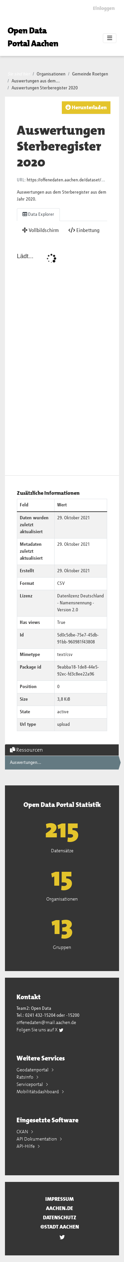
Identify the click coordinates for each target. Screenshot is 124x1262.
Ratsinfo (25, 1077)
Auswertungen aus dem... (36, 81)
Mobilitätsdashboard (38, 1092)
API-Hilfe (26, 1146)
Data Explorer (38, 214)
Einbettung (84, 230)
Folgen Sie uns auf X (40, 1030)
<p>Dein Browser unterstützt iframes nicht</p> (62, 357)
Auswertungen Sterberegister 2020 (45, 88)
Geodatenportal (33, 1070)
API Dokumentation (37, 1139)
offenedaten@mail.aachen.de (46, 1022)
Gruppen (62, 947)
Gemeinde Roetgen (90, 74)
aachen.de (59, 1208)
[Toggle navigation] (109, 38)
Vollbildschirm (40, 230)
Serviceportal (30, 1084)
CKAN (23, 1132)
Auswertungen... (25, 762)
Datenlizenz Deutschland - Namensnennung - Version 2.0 (80, 603)
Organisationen (51, 74)
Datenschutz (59, 1217)
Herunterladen (86, 107)
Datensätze (62, 851)
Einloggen (104, 8)
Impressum (59, 1198)
